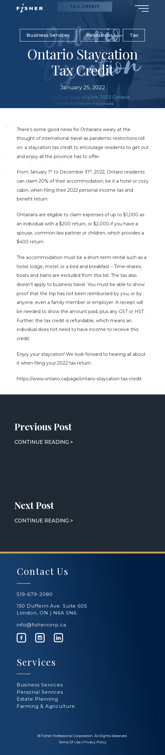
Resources (99, 35)
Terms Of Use (69, 742)
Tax (133, 35)
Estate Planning (37, 699)
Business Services (48, 35)
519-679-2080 (35, 594)
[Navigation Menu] (142, 8)
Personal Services (40, 692)
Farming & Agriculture (46, 706)
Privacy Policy (95, 742)
